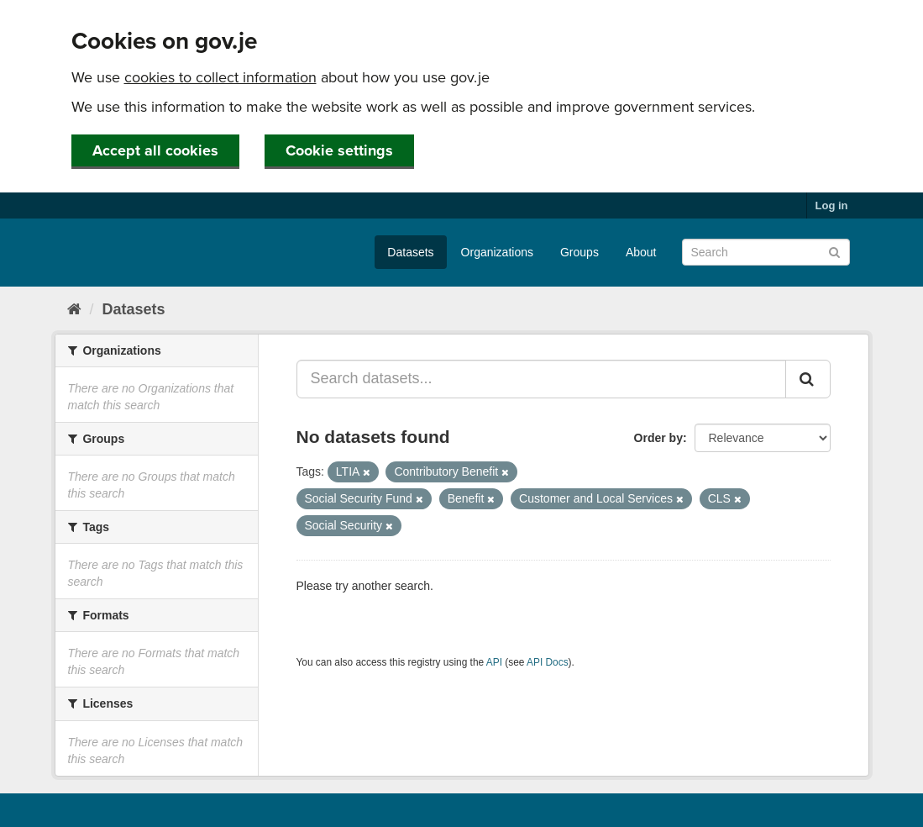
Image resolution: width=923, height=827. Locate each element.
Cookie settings (339, 150)
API (494, 662)
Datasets (410, 252)
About (641, 252)
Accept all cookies (155, 150)
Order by (658, 438)
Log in (831, 205)
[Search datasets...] (541, 379)
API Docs (548, 662)
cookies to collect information (220, 77)
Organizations (497, 252)
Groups (579, 252)
